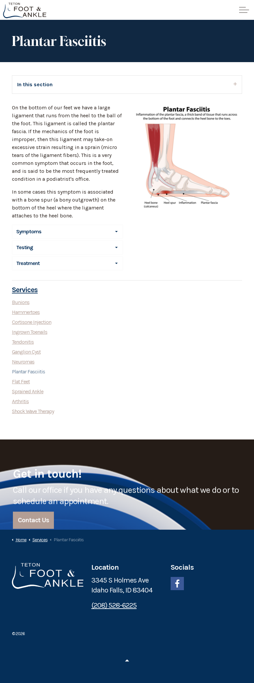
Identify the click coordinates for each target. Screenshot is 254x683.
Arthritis (20, 401)
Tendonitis (23, 342)
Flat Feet (21, 381)
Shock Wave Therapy (33, 411)
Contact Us (33, 526)
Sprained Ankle (27, 391)
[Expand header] (244, 10)
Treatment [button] (28, 263)
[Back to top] (127, 660)
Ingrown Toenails (29, 332)
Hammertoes (26, 312)
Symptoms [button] (28, 231)
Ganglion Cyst (26, 352)
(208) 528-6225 (114, 605)
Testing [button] (24, 247)
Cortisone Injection (31, 322)
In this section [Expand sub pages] (127, 84)
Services (25, 289)
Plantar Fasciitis (28, 371)
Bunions (20, 302)
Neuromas (23, 362)
